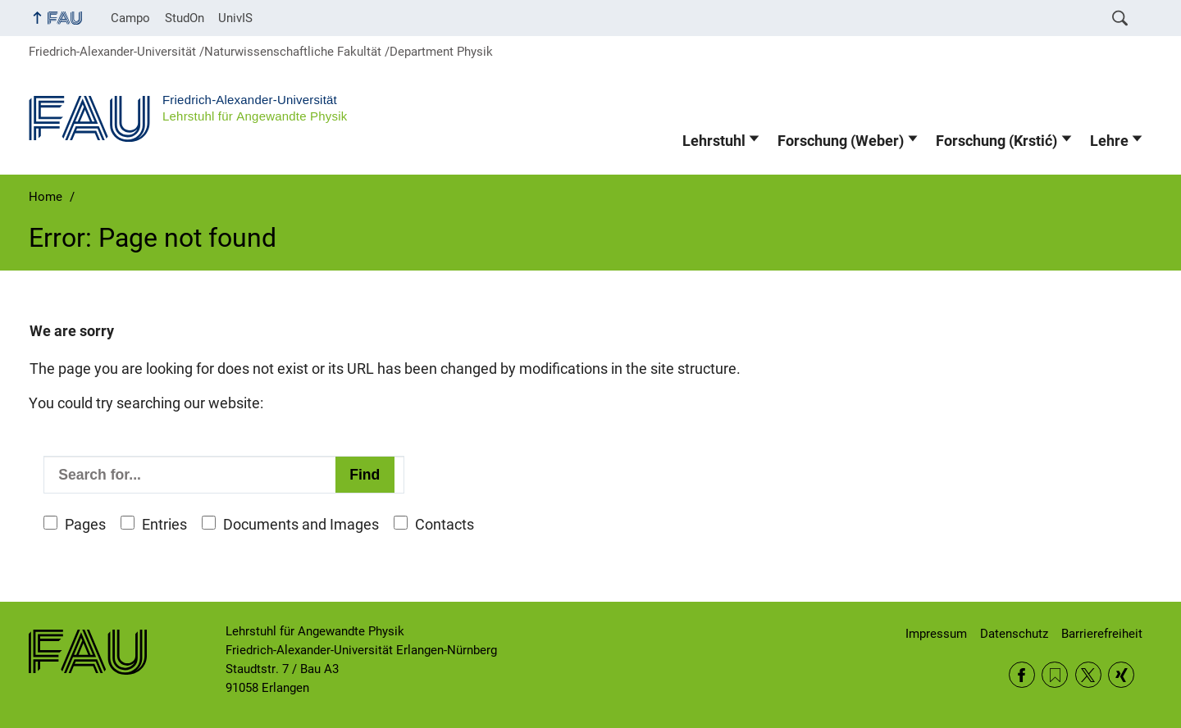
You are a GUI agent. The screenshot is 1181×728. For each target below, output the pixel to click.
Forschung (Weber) (840, 141)
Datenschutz (1014, 633)
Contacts (444, 524)
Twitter (1088, 675)
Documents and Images (301, 524)
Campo (130, 18)
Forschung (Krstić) (996, 141)
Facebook (1022, 675)
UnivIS (235, 18)
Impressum (936, 633)
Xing (1121, 675)
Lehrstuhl (714, 141)
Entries (164, 524)
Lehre (1109, 141)
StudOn (184, 18)
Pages (85, 524)
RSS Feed (1055, 675)
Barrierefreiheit (1101, 633)
